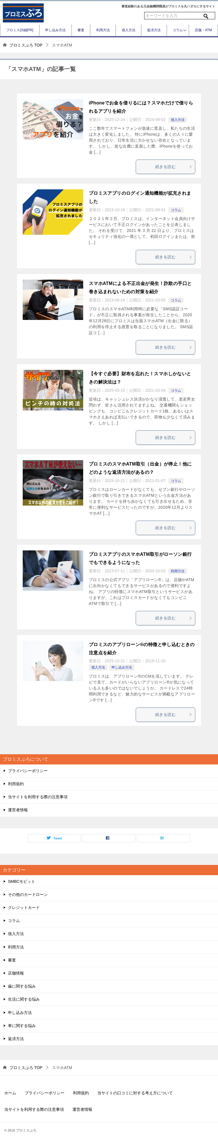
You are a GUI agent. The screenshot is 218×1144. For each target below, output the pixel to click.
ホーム (10, 1093)
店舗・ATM (203, 30)
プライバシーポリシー (28, 770)
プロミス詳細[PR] (19, 30)
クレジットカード (24, 907)
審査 (80, 30)
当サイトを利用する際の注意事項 (38, 797)
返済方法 (154, 30)
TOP (25, 45)
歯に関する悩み (22, 986)
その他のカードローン (28, 894)
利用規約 (16, 783)
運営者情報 (18, 810)
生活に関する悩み (24, 999)
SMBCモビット (21, 881)
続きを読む (173, 166)
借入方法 (128, 30)
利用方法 (103, 30)
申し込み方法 (55, 30)
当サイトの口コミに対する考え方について (135, 1093)
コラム (178, 30)
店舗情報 (16, 973)
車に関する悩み (22, 1025)
